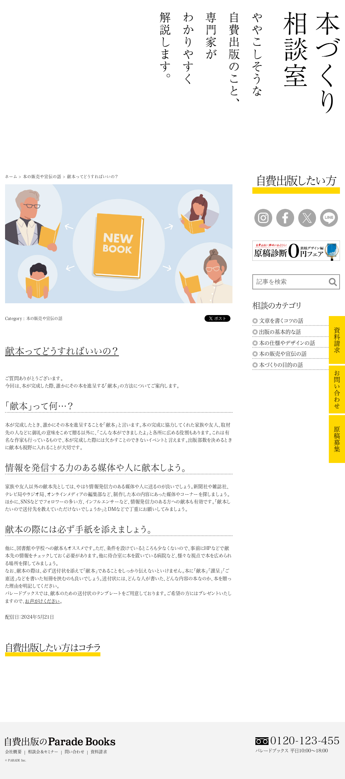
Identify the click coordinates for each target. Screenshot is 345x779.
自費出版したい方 (296, 180)
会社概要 (13, 752)
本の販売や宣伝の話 (42, 177)
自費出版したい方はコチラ (52, 647)
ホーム (11, 177)
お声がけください (42, 601)
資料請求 (99, 752)
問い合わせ (74, 752)
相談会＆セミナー (43, 752)
